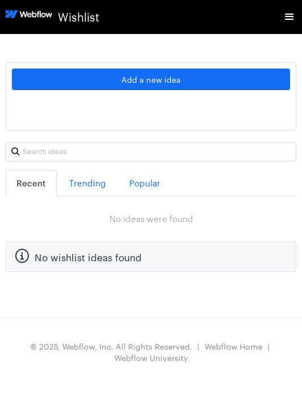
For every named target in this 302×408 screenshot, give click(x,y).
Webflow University (151, 357)
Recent (31, 183)
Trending (87, 183)
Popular (144, 183)
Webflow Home (233, 346)
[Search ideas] (151, 152)
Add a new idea (151, 79)
